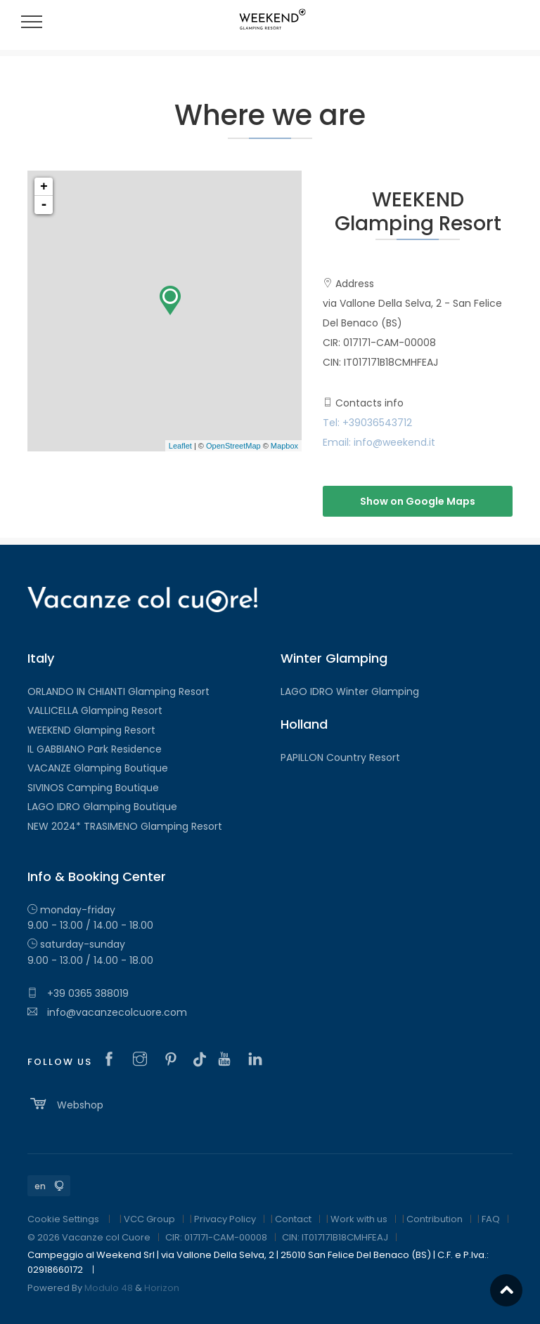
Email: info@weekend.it (379, 442)
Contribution (434, 1219)
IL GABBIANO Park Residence (94, 749)
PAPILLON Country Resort (340, 757)
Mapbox (284, 446)
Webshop (65, 1103)
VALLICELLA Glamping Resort (94, 710)
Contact (293, 1219)
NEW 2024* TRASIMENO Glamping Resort (124, 826)
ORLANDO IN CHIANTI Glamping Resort (118, 691)
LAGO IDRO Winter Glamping (350, 691)
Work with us (358, 1219)
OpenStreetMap (233, 446)
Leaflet (180, 446)
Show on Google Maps (417, 501)
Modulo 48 (108, 1288)
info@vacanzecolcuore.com (107, 1012)
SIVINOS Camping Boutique (93, 788)
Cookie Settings (63, 1219)
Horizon (161, 1288)
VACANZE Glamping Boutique (97, 768)
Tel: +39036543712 (367, 423)
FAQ (491, 1219)
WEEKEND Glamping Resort (91, 730)
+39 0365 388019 (78, 993)
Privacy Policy (225, 1219)
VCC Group (149, 1219)
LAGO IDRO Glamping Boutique (102, 807)
